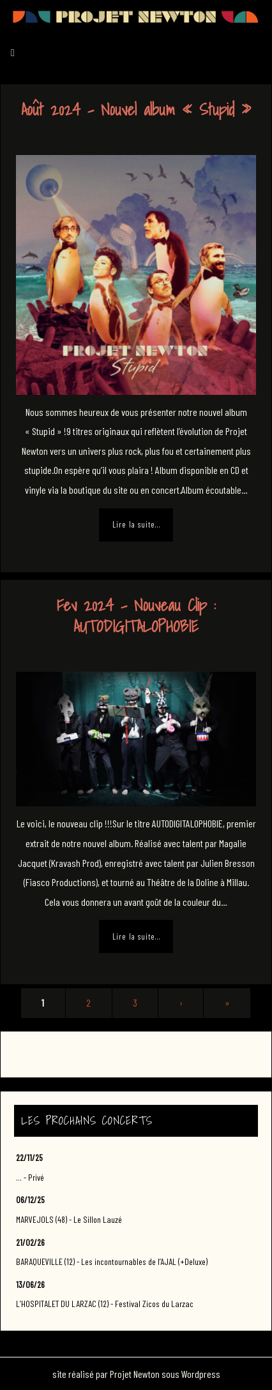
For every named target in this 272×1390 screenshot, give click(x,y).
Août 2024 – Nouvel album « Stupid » (136, 109)
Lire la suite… (136, 524)
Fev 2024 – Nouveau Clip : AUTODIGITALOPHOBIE (136, 615)
